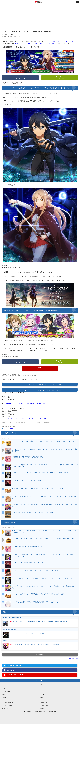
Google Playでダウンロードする (59, 77)
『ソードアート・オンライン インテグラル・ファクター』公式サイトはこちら (40, 390)
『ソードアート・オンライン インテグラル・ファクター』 (59, 41)
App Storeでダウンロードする (20, 77)
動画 (42, 697)
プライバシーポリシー (7, 705)
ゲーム (42, 684)
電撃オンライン (6, 422)
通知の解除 (44, 702)
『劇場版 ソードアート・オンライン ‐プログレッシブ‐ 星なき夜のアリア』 (35, 43)
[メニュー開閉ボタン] (77, 2)
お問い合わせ (5, 708)
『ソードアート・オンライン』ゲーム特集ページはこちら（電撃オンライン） (39, 384)
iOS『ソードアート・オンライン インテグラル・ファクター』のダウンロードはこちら (24, 403)
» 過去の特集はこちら (73, 658)
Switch (3, 694)
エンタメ (4, 688)
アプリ (12, 422)
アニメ (42, 688)
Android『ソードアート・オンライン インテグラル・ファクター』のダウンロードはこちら (25, 418)
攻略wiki (4, 697)
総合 (3, 684)
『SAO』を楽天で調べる (40, 368)
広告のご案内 (44, 705)
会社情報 (43, 708)
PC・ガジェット (6, 691)
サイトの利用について (7, 702)
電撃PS (43, 691)
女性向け (43, 694)
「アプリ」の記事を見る (9, 428)
